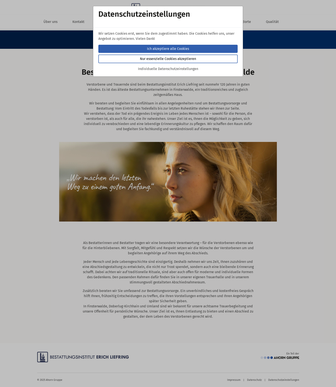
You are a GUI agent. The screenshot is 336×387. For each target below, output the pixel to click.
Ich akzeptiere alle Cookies (168, 49)
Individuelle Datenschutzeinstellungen (168, 69)
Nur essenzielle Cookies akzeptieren (168, 59)
